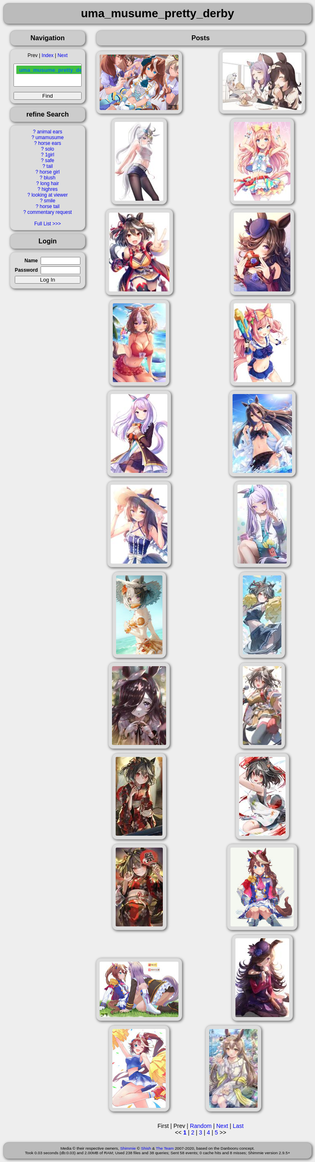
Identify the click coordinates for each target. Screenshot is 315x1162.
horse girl (50, 172)
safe (49, 160)
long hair (49, 183)
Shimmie (128, 1148)
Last (238, 1126)
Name (31, 261)
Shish (146, 1148)
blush (49, 178)
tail (49, 166)
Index (47, 55)
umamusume (50, 137)
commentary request (49, 212)
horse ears (49, 143)
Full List (42, 224)
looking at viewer (50, 195)
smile (49, 201)
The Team (164, 1148)
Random (201, 1126)
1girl (49, 155)
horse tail (49, 206)
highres (49, 189)
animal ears (49, 132)
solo (49, 149)
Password (26, 270)
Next (62, 55)
